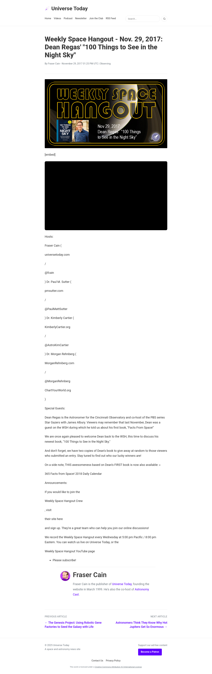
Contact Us (97, 660)
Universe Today (66, 8)
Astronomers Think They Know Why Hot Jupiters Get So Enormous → (141, 624)
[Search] (164, 19)
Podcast (68, 18)
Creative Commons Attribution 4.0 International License (118, 667)
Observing (105, 63)
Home (48, 18)
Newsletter (81, 18)
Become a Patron (150, 651)
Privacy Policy (113, 660)
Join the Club (96, 18)
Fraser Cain (54, 63)
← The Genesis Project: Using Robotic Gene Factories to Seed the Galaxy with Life (73, 624)
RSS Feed (111, 18)
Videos (57, 18)
